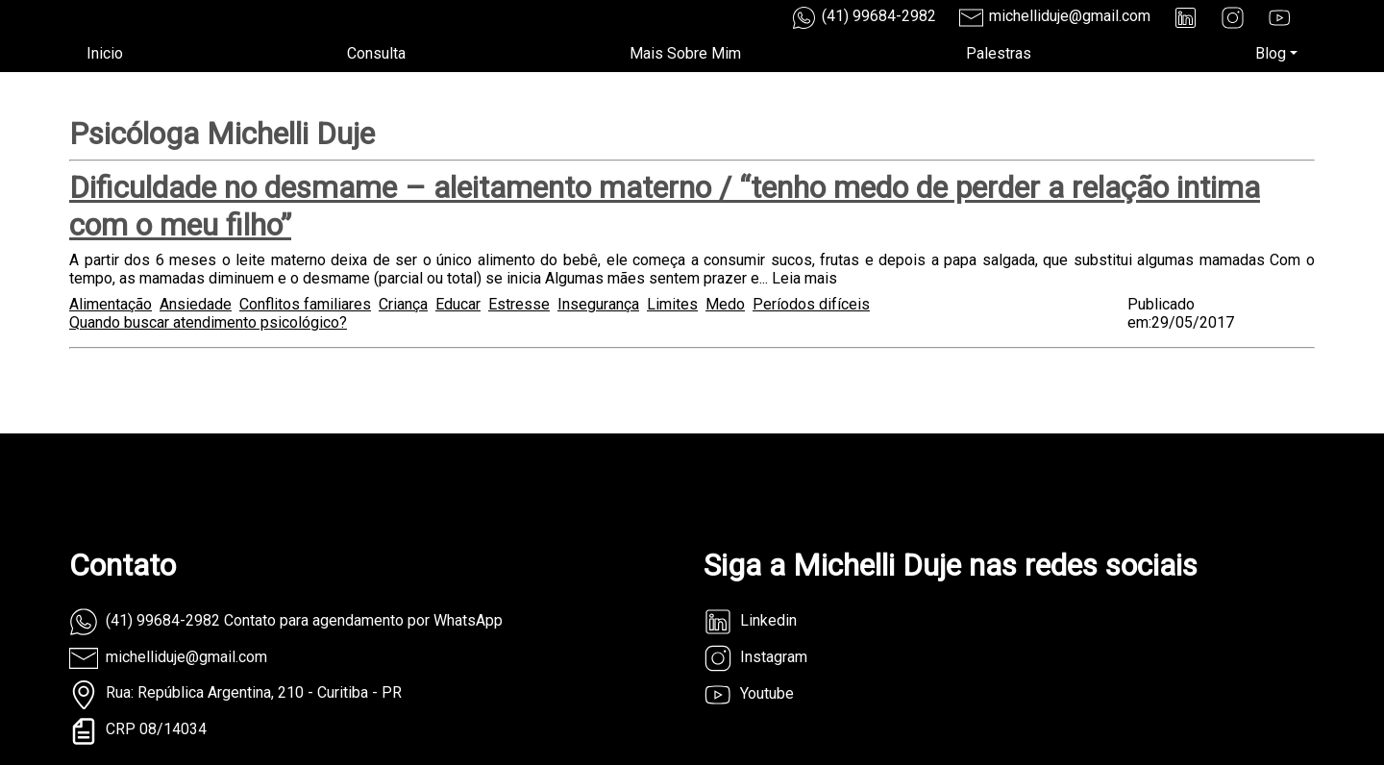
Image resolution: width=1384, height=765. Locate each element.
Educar (458, 304)
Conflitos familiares (305, 304)
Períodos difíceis (811, 304)
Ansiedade (196, 304)
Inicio (104, 53)
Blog (1270, 53)
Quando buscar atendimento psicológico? (208, 322)
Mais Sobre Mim (685, 53)
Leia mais (804, 278)
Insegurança (598, 304)
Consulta (376, 53)
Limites (672, 304)
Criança (403, 304)
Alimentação (110, 304)
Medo (725, 304)
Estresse (519, 304)
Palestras (998, 53)
